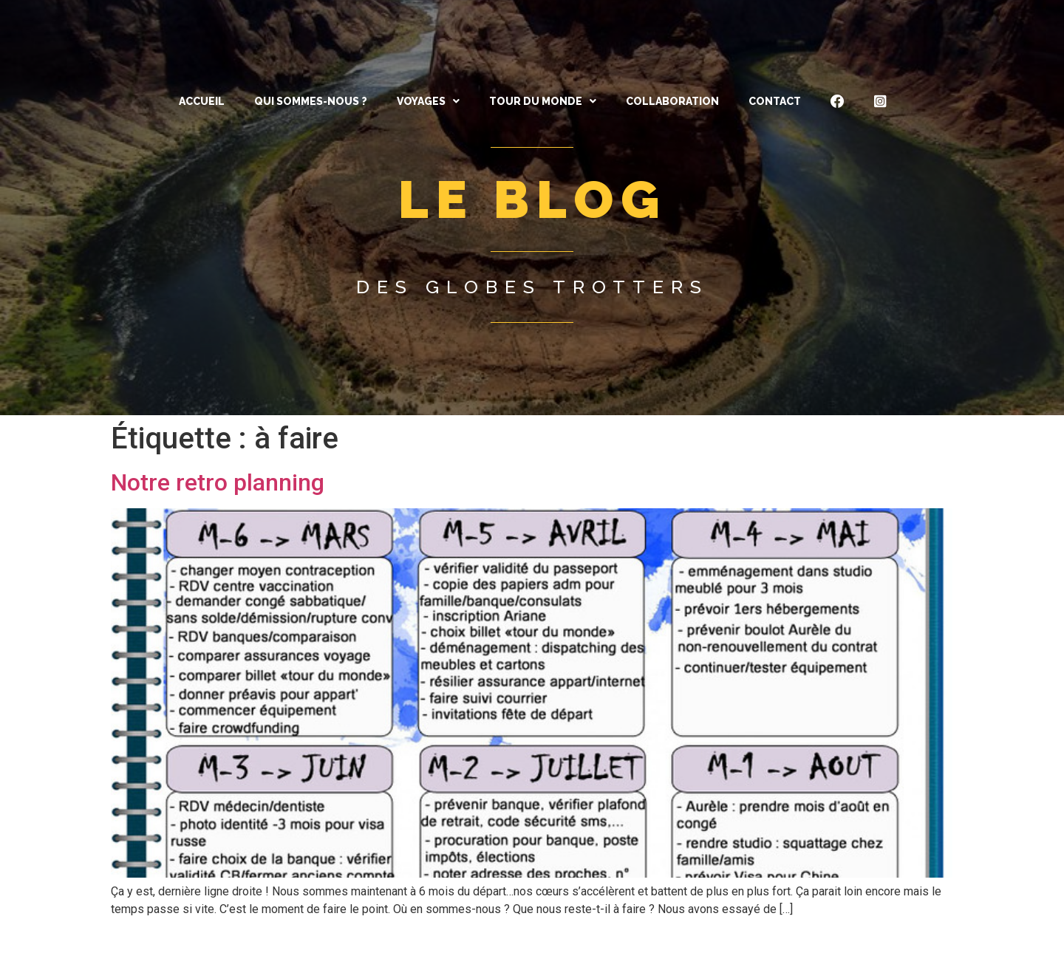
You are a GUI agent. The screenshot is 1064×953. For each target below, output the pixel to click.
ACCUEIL (202, 101)
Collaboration (672, 101)
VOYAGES (428, 101)
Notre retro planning (217, 482)
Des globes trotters (532, 287)
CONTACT (774, 101)
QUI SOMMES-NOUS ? (310, 101)
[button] (428, 101)
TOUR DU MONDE (542, 101)
